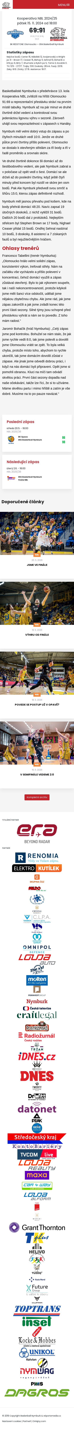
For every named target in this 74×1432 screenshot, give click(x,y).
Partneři (27, 1421)
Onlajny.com (39, 1421)
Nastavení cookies (11, 1421)
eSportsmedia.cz (52, 1415)
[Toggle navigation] (64, 4)
